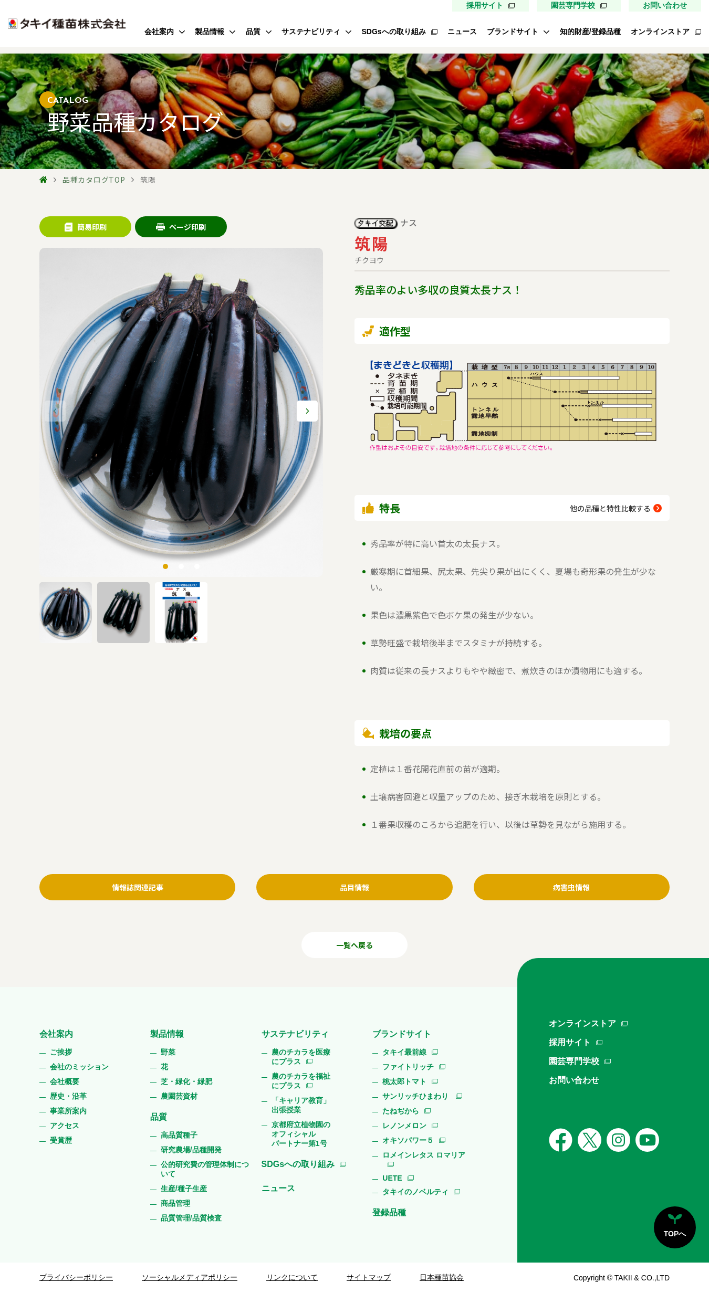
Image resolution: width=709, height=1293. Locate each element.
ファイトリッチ (408, 1067)
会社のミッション (79, 1067)
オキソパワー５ (408, 1140)
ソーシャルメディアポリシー (189, 1277)
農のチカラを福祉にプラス (301, 1081)
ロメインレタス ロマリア (423, 1155)
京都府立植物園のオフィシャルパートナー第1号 (301, 1134)
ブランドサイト (512, 31)
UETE (392, 1178)
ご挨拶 (61, 1052)
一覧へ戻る (354, 945)
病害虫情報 (571, 887)
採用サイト (484, 5)
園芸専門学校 (573, 5)
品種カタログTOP (93, 179)
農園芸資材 (179, 1096)
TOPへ (675, 1233)
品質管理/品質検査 (191, 1218)
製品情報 (209, 31)
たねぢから (400, 1111)
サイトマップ (369, 1277)
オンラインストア (660, 31)
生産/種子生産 (184, 1188)
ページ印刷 (181, 227)
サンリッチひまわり (416, 1096)
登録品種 (389, 1212)
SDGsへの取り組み (393, 31)
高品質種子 (179, 1135)
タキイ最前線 (404, 1052)
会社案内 (159, 31)
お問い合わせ (665, 5)
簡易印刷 (85, 227)
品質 (253, 31)
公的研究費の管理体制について (205, 1169)
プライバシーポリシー (76, 1277)
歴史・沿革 (68, 1096)
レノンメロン (404, 1125)
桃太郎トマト (404, 1081)
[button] (307, 411)
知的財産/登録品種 (590, 31)
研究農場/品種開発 (191, 1149)
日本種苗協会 (442, 1277)
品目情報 (354, 887)
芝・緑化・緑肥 (186, 1081)
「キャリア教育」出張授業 (301, 1105)
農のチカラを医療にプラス (301, 1057)
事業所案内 (68, 1111)
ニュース (462, 31)
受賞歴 (61, 1140)
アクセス (64, 1125)
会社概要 (64, 1081)
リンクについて (292, 1277)
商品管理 (175, 1203)
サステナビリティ (310, 31)
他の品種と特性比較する (610, 508)
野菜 (168, 1052)
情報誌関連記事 (137, 887)
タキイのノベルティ (415, 1191)
